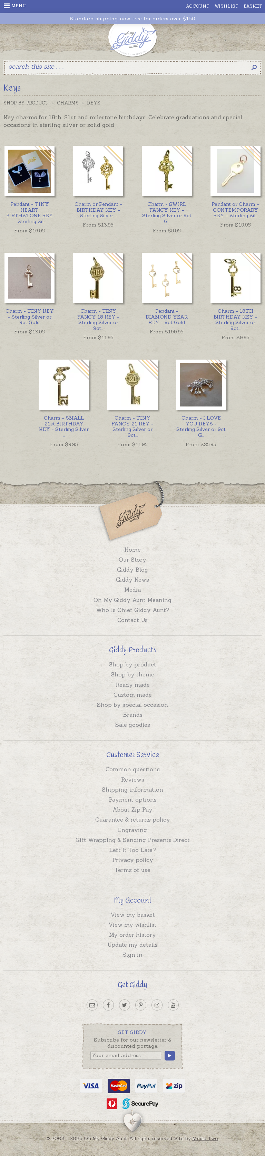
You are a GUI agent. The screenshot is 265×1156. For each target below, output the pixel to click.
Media (132, 589)
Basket (253, 6)
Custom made (133, 694)
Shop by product (132, 664)
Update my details (132, 944)
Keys (93, 103)
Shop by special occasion (132, 704)
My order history (132, 934)
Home (132, 549)
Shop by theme (132, 674)
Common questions (133, 769)
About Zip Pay (132, 809)
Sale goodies (132, 724)
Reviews (132, 779)
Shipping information (132, 789)
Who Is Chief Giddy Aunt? (132, 609)
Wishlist (226, 6)
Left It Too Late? (132, 849)
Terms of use (132, 869)
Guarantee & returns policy (132, 819)
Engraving (132, 829)
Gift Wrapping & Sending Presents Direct (133, 839)
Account (197, 6)
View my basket (132, 914)
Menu (15, 5)
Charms (68, 103)
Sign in (132, 954)
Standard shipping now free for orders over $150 (132, 19)
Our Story (132, 559)
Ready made (133, 684)
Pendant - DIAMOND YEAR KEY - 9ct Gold (167, 317)
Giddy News (132, 579)
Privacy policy (132, 859)
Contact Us (132, 619)
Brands (133, 714)
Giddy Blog (132, 569)
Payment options (133, 799)
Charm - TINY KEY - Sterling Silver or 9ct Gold (30, 317)
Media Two (205, 1138)
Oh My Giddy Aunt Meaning (132, 599)
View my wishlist (132, 924)
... (29, 212)
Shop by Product (26, 103)
